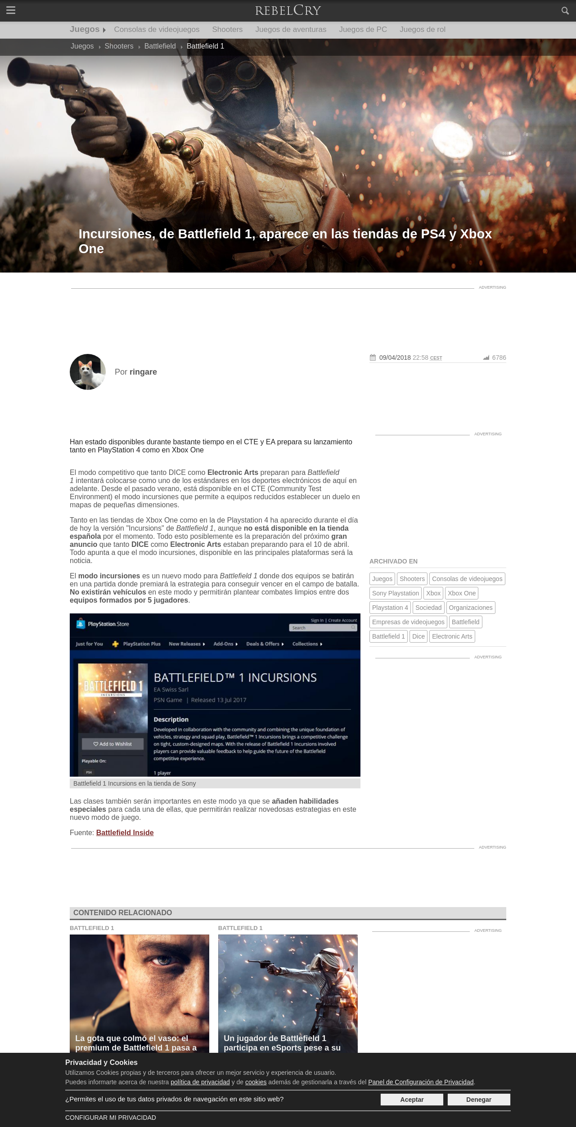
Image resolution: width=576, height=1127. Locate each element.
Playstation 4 (390, 607)
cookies (255, 1082)
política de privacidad (200, 1082)
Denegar (478, 1099)
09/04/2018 (395, 357)
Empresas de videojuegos (408, 622)
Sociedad (428, 607)
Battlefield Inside (125, 832)
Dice (418, 636)
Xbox (433, 593)
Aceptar (412, 1099)
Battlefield (465, 622)
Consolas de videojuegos (157, 29)
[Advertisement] (288, 313)
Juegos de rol (423, 29)
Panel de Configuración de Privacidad (420, 1082)
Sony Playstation (395, 593)
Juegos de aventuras (291, 29)
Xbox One (462, 593)
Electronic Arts (452, 636)
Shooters (227, 29)
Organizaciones (471, 607)
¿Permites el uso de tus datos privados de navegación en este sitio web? (174, 1099)
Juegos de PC (363, 29)
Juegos (85, 29)
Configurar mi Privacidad (110, 1117)
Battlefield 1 (388, 636)
